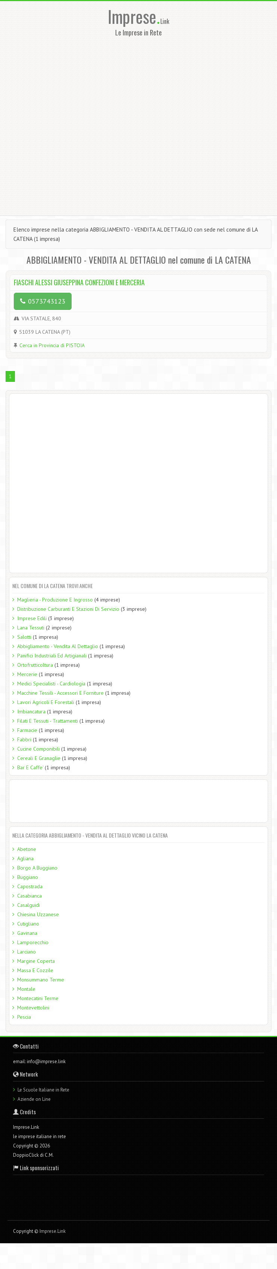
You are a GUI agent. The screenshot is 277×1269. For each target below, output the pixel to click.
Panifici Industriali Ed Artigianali (51, 655)
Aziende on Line (34, 1099)
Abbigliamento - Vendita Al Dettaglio (57, 646)
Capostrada (30, 886)
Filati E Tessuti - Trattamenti (47, 720)
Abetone (26, 849)
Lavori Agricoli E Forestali (45, 702)
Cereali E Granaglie (38, 758)
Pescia (24, 1017)
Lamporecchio (32, 942)
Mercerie (27, 674)
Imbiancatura (31, 711)
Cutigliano (28, 923)
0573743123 (42, 301)
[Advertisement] (85, 124)
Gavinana (27, 933)
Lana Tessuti (30, 627)
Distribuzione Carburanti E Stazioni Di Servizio (68, 609)
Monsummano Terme (40, 979)
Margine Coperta (36, 961)
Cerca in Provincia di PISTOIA (52, 345)
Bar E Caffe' (30, 767)
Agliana (25, 858)
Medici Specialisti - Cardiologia (51, 683)
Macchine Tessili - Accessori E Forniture (60, 693)
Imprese (134, 16)
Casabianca (29, 895)
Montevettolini (33, 1007)
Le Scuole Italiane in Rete (43, 1090)
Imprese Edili (32, 618)
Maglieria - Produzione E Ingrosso (55, 599)
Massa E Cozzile (35, 970)
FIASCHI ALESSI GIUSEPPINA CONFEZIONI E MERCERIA (79, 282)
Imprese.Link (53, 1231)
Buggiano (27, 877)
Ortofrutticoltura (35, 665)
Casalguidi (28, 905)
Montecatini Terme (38, 998)
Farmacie (27, 730)
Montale (26, 989)
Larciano (26, 951)
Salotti (24, 637)
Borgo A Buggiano (37, 867)
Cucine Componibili (38, 748)
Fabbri (24, 739)
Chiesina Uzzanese (38, 914)
